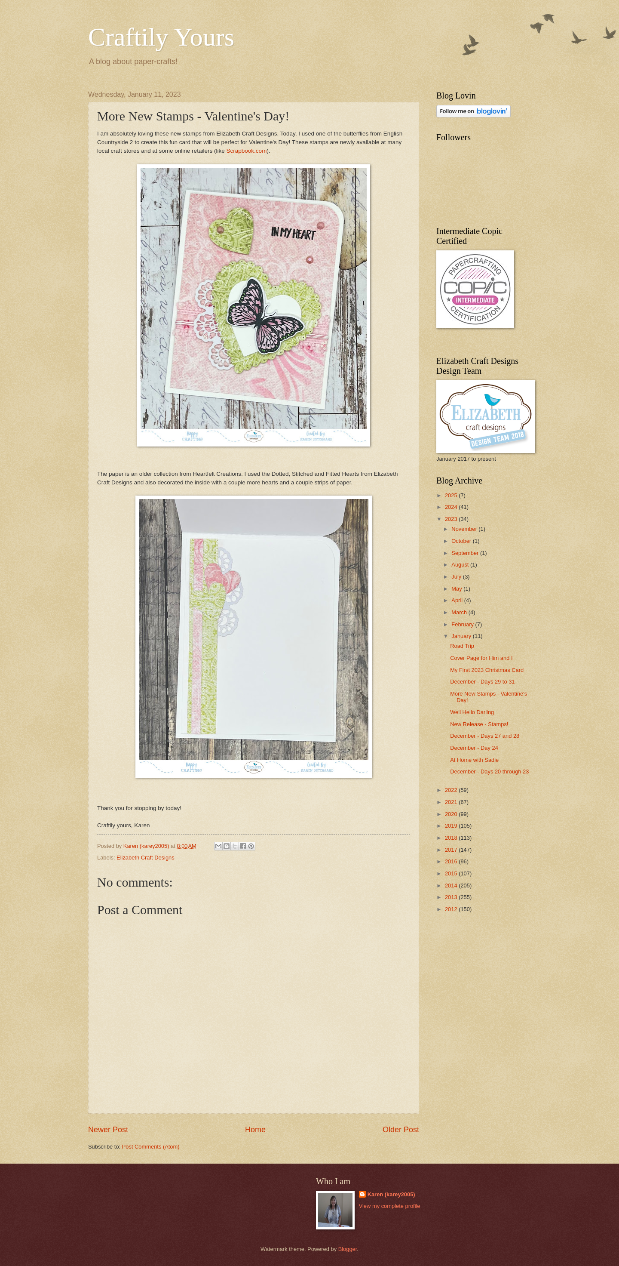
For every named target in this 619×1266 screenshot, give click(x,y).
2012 (452, 909)
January (461, 636)
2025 (452, 495)
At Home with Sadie (474, 760)
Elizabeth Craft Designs (145, 857)
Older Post (401, 1129)
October (461, 541)
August (460, 564)
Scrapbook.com (246, 151)
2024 (452, 507)
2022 (452, 790)
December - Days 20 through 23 (489, 771)
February (463, 624)
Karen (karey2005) (391, 1194)
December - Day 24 (474, 748)
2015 (452, 873)
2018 (452, 838)
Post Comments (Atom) (151, 1146)
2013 (452, 897)
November (464, 529)
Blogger (347, 1249)
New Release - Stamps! (479, 724)
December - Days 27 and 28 (484, 736)
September (465, 553)
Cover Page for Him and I (481, 658)
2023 (452, 519)
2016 (452, 861)
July (457, 576)
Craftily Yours (161, 37)
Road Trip (462, 646)
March (459, 612)
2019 (452, 825)
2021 (452, 802)
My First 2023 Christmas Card (487, 670)
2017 (452, 850)
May (457, 588)
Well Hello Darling (472, 712)
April (457, 600)
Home (255, 1129)
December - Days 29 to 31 (482, 681)
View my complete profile (389, 1206)
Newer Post (108, 1129)
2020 (452, 814)
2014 (452, 885)
